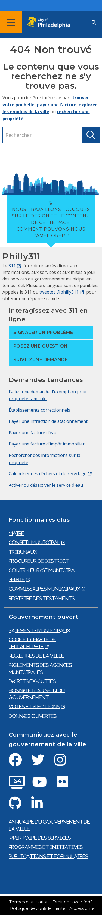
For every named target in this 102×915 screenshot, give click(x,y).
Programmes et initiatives (46, 847)
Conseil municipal (34, 542)
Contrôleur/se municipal (43, 570)
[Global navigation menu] (11, 22)
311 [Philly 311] (12, 266)
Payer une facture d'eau (33, 433)
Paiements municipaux (39, 630)
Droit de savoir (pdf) (72, 901)
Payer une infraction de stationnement (48, 421)
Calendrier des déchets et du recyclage (47, 474)
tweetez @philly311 (59, 292)
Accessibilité (82, 908)
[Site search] (94, 22)
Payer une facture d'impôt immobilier (47, 444)
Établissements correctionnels (39, 410)
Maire (16, 533)
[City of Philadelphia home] (50, 22)
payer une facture (56, 105)
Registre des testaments (42, 598)
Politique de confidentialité (38, 908)
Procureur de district (39, 561)
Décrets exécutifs (32, 681)
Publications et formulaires (48, 856)
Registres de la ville (36, 656)
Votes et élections (34, 706)
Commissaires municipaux (44, 589)
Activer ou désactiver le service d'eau (46, 485)
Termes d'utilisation (29, 901)
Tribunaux (23, 552)
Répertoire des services (40, 838)
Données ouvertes (33, 716)
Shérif (17, 579)
